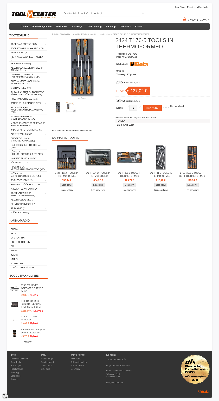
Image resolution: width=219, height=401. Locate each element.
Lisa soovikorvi (177, 106)
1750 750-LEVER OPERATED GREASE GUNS (32, 288)
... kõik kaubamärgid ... (23, 268)
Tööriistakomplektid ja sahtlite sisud (96, 34)
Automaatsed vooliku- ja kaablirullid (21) (25, 82)
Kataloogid (77, 26)
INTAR (14, 250)
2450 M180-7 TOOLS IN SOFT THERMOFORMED (192, 174)
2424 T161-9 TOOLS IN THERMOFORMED (66, 174)
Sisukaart (45, 369)
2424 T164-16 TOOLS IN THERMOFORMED (98, 174)
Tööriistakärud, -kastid (69, 34)
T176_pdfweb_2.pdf (124, 125)
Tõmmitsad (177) (19, 162)
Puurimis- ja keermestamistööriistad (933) (28, 168)
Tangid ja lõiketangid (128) (26, 103)
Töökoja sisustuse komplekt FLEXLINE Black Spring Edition (31, 304)
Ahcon (14, 229)
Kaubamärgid (47, 359)
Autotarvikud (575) (21, 134)
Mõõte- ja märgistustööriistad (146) (26, 174)
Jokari (14, 255)
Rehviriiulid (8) (19, 52)
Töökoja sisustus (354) (24, 44)
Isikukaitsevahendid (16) (24, 189)
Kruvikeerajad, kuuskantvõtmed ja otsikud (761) (27, 109)
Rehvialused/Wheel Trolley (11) (27, 58)
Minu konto (76, 359)
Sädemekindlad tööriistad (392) (26, 146)
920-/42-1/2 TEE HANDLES (29, 318)
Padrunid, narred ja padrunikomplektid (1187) (25, 75)
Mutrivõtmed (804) (21, 88)
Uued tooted (46, 365)
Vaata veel (28, 342)
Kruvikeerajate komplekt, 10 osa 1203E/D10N (33, 331)
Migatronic (17, 263)
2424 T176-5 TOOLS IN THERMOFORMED (131, 34)
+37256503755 (113, 377)
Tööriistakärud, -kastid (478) (27, 48)
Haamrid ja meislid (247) (24, 158)
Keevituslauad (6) (21, 63)
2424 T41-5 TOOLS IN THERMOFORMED (161, 174)
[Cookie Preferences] (5, 396)
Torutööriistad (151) (22, 180)
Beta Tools (62, 26)
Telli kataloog (95, 26)
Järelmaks (125, 26)
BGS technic (18, 238)
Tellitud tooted (77, 365)
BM (12, 246)
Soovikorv (75, 369)
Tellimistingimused (42, 26)
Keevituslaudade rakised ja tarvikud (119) (27, 69)
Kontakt (139, 26)
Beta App (111, 26)
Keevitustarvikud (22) (23, 204)
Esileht (55, 34)
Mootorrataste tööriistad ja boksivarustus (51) (28, 124)
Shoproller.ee (204, 391)
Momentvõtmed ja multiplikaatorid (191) (23, 117)
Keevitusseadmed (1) (22, 200)
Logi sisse (180, 7)
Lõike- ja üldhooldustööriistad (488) (27, 153)
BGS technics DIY (20, 242)
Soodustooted (47, 362)
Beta (13, 233)
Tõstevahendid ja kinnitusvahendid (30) (23, 194)
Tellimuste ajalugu (79, 362)
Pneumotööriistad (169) (24, 99)
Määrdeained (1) (20, 212)
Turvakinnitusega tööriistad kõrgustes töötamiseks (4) (27, 93)
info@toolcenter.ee (114, 382)
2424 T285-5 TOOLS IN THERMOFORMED (129, 174)
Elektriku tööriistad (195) (26, 184)
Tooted (24, 26)
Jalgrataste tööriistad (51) (26, 130)
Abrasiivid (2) (18, 208)
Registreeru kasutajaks (197, 7)
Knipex (14, 259)
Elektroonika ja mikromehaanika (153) (23, 139)
